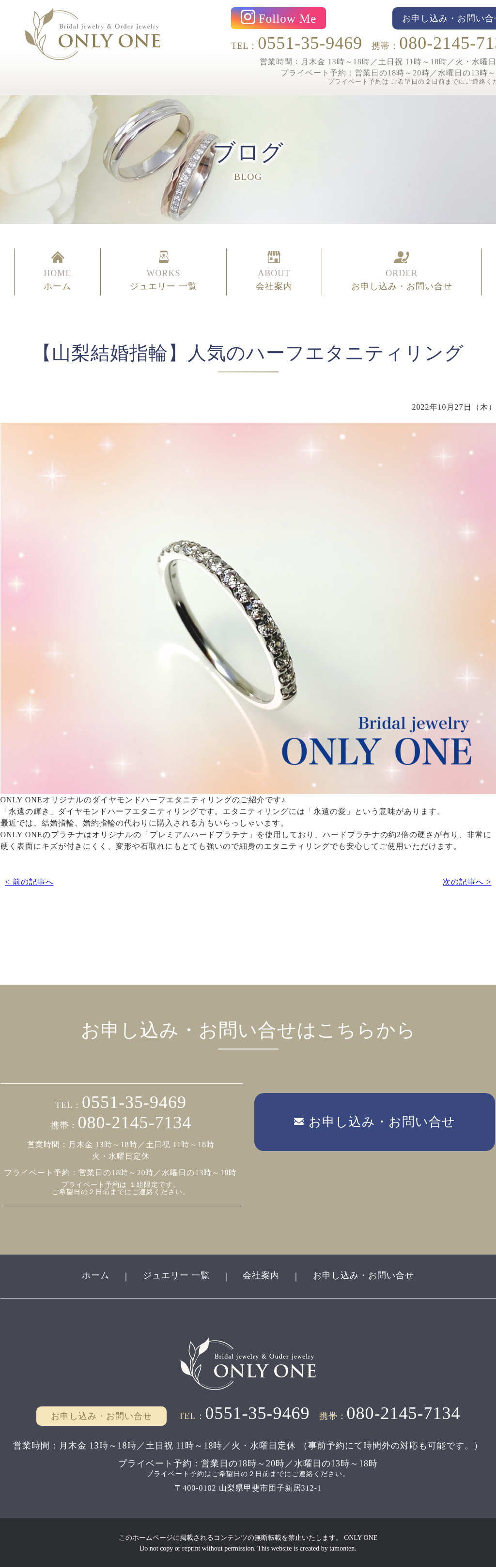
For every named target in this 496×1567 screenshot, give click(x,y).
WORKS (163, 272)
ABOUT (274, 272)
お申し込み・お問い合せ (364, 1274)
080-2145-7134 (135, 1121)
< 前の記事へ (29, 880)
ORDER (401, 272)
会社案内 (261, 1274)
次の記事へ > (467, 880)
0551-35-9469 (310, 43)
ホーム (95, 1274)
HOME (57, 272)
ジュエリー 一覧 (176, 1274)
